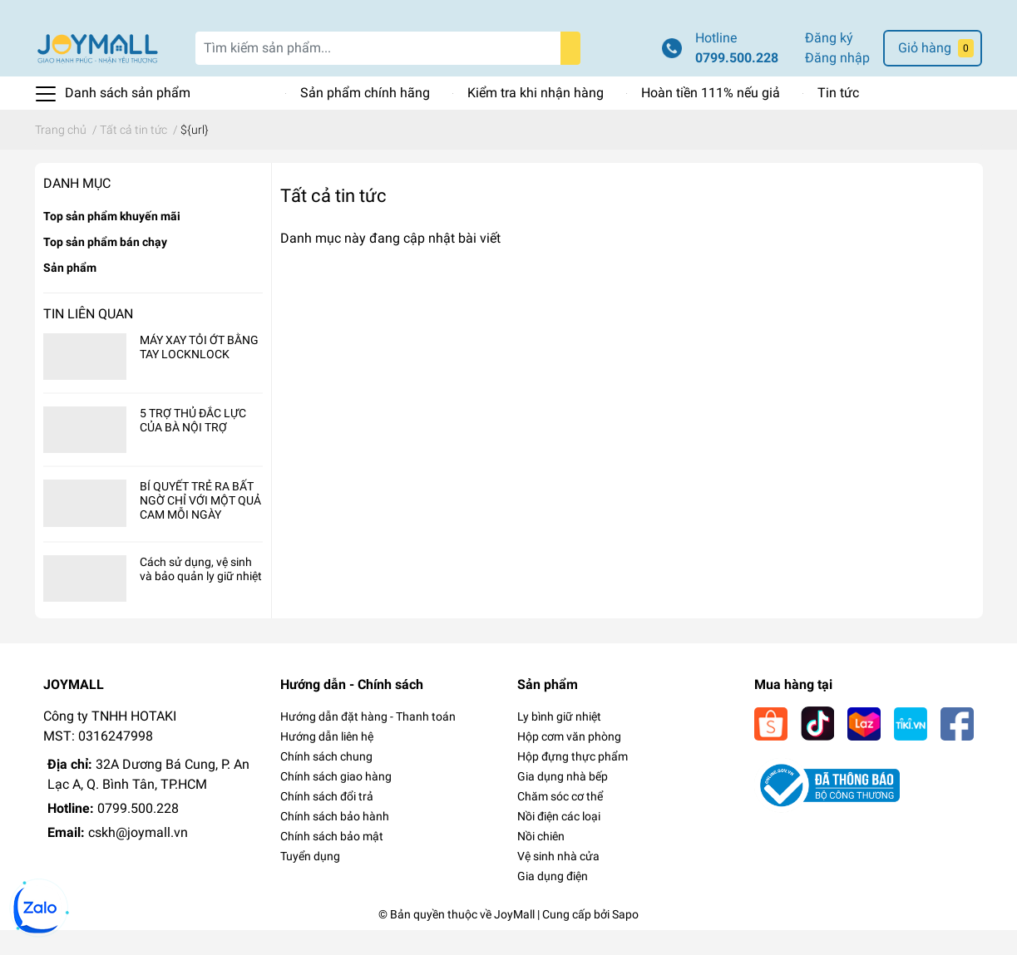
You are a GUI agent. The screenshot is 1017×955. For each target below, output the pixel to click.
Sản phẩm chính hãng (365, 118)
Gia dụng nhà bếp (562, 801)
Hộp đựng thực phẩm (572, 781)
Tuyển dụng (310, 881)
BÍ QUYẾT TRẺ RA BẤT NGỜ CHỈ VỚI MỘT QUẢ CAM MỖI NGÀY (200, 526)
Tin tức (838, 118)
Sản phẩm (69, 292)
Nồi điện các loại (558, 841)
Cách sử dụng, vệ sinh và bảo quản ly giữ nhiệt (201, 594)
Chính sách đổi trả (326, 821)
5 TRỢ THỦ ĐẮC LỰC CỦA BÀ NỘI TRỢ (193, 445)
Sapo (625, 939)
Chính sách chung (326, 781)
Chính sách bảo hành (334, 841)
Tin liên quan (88, 339)
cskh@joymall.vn (138, 857)
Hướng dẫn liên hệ (326, 761)
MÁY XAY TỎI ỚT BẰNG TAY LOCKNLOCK (199, 372)
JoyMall (514, 939)
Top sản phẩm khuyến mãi (111, 241)
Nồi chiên (541, 861)
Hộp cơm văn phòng (569, 761)
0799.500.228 (736, 83)
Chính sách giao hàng (336, 801)
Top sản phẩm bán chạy (105, 266)
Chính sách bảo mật (331, 861)
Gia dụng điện (552, 901)
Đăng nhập (837, 83)
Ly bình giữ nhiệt (559, 741)
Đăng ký (829, 63)
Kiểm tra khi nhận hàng (535, 118)
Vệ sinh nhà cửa (558, 881)
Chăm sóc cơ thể (560, 821)
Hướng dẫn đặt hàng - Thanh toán (368, 741)
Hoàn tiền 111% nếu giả (710, 118)
